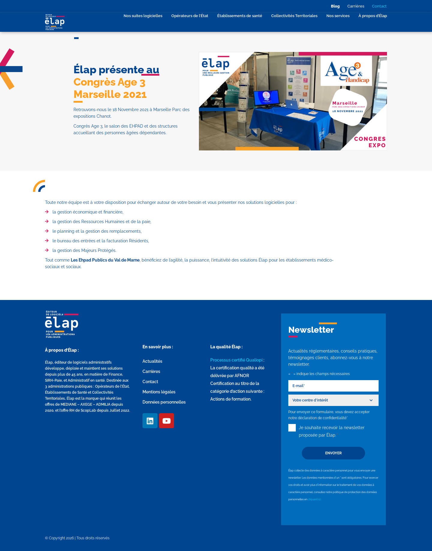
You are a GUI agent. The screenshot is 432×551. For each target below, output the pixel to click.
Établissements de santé (239, 16)
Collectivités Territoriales (294, 16)
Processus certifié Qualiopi (236, 360)
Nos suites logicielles (143, 16)
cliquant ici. (315, 499)
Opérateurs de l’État (189, 16)
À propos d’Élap (372, 16)
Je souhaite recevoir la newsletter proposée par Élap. (331, 432)
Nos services (338, 16)
